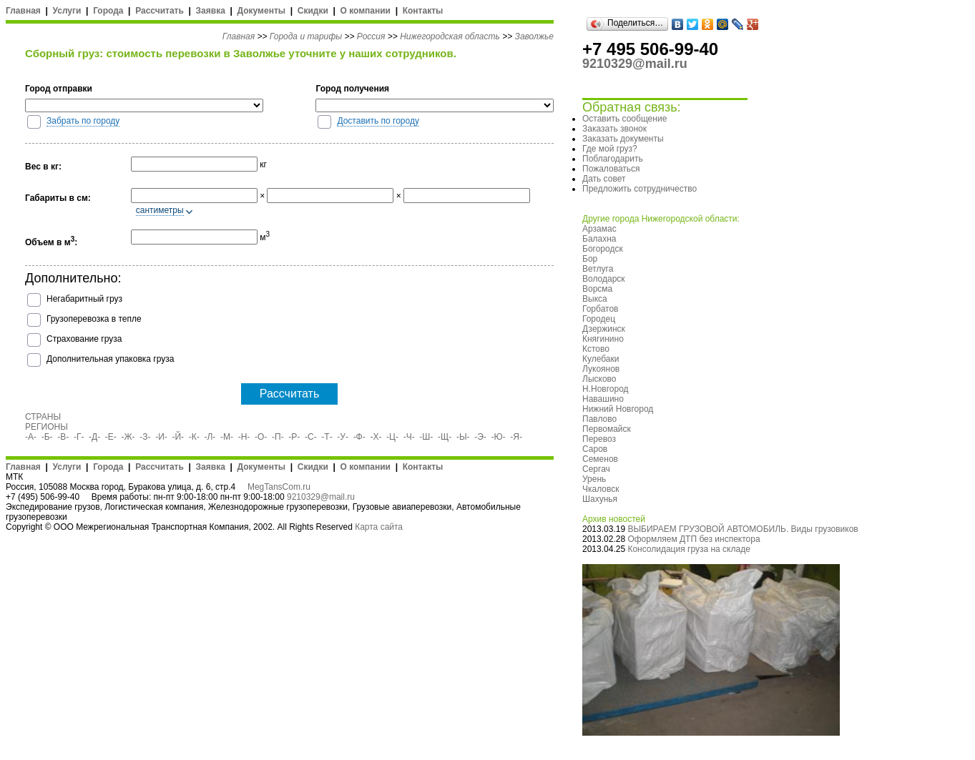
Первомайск (606, 429)
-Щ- (444, 437)
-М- (226, 437)
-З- (144, 437)
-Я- (516, 437)
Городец (598, 319)
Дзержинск (603, 329)
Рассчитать (159, 11)
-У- (342, 437)
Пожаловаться (611, 169)
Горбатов (600, 309)
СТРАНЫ (43, 417)
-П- (278, 437)
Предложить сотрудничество (639, 189)
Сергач (596, 469)
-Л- (209, 437)
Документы (261, 11)
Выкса (594, 299)
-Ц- (392, 437)
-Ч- (409, 437)
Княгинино (603, 339)
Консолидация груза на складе (688, 549)
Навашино (603, 399)
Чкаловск (600, 489)
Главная (23, 11)
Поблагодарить (612, 159)
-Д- (94, 437)
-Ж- (128, 437)
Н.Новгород (605, 389)
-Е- (111, 437)
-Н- (244, 437)
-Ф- (359, 437)
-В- (63, 437)
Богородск (602, 249)
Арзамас (599, 229)
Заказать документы (623, 139)
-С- (311, 437)
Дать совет (603, 179)
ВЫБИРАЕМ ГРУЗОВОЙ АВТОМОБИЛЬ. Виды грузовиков (742, 529)
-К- (194, 437)
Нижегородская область (450, 36)
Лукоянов (600, 369)
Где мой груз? (609, 149)
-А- (30, 437)
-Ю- (498, 437)
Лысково (599, 379)
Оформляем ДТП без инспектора (693, 539)
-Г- (79, 437)
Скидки (313, 11)
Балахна (599, 239)
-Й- (178, 437)
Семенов (600, 459)
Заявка (210, 11)
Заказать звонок (614, 129)
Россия (371, 36)
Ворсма (597, 289)
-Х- (375, 437)
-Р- (294, 437)
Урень (594, 479)
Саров (594, 449)
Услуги (67, 11)
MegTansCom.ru (279, 487)
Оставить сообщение (624, 119)
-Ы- (463, 437)
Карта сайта (379, 527)
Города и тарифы (306, 36)
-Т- (326, 437)
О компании (365, 11)
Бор (589, 259)
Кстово (595, 349)
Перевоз (599, 439)
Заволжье (534, 36)
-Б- (47, 437)
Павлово (599, 419)
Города (108, 11)
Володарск (603, 279)
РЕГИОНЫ (46, 427)
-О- (261, 437)
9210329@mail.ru (321, 497)
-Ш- (426, 437)
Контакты (423, 11)
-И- (161, 437)
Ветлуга (597, 269)
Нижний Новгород (617, 409)
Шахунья (599, 499)
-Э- (480, 437)
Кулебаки (600, 359)
